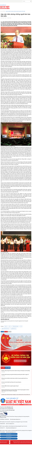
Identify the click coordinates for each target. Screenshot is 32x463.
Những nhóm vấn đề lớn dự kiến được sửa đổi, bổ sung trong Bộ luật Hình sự (14, 378)
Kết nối (3, 11)
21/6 (21, 326)
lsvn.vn (6, 326)
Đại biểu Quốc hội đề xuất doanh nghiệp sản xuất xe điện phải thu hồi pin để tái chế (15, 394)
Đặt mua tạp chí (8, 433)
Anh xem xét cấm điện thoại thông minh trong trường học (11, 382)
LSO (9, 326)
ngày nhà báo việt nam (5, 328)
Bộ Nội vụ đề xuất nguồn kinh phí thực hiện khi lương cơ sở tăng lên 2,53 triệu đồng (15, 370)
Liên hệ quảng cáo (8, 436)
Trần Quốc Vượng (15, 326)
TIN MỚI (3, 367)
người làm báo (13, 328)
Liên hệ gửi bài (9, 438)
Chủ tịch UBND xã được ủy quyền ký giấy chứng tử (10, 385)
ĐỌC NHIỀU (7, 367)
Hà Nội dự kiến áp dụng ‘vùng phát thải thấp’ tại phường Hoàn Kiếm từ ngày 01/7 (15, 374)
